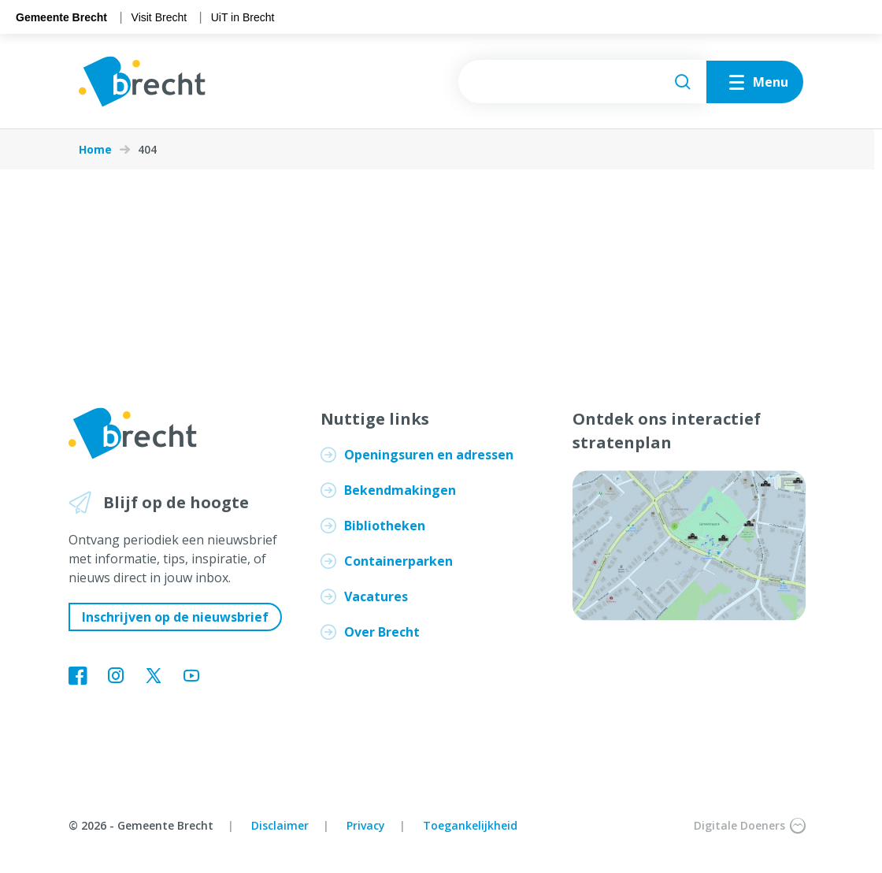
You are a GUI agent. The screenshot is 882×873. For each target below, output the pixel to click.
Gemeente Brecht (61, 17)
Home (95, 150)
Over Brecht (382, 632)
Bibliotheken (384, 525)
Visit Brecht (159, 17)
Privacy (365, 825)
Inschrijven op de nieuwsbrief (175, 617)
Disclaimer (280, 825)
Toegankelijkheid (470, 825)
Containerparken (398, 561)
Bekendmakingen (400, 490)
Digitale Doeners (750, 826)
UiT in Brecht (243, 17)
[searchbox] (582, 81)
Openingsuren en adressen (428, 455)
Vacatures (376, 596)
